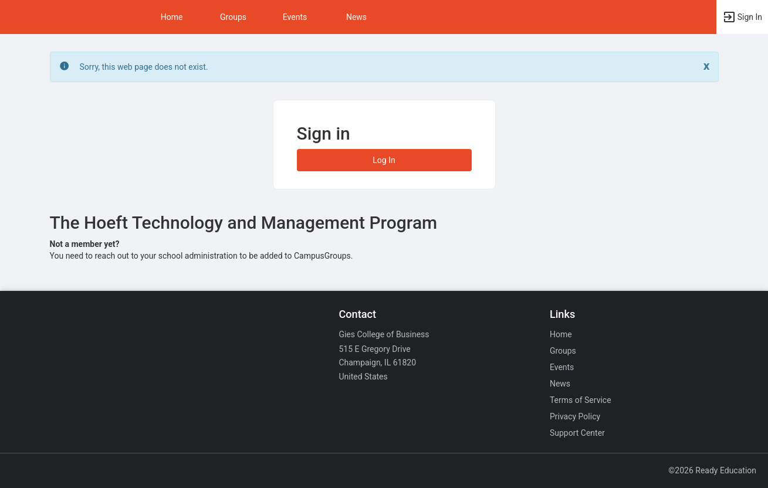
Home (561, 334)
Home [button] (172, 17)
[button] (742, 17)
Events (295, 17)
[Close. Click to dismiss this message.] (706, 66)
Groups (233, 17)
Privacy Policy (575, 416)
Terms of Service (580, 400)
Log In (384, 160)
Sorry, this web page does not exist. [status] (144, 67)
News (356, 17)
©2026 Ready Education (712, 470)
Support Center (577, 433)
